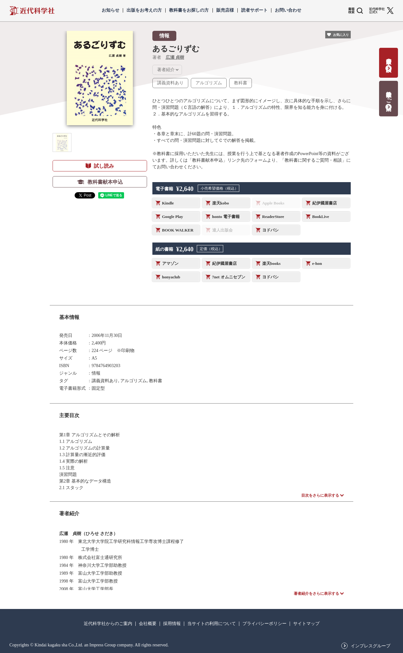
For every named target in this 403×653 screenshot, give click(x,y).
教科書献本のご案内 (389, 94)
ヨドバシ (270, 230)
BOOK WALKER (178, 230)
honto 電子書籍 (226, 216)
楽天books (271, 263)
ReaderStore (273, 216)
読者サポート (254, 10)
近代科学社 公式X (377, 11)
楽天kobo (220, 203)
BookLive (320, 216)
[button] (62, 142)
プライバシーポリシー (264, 624)
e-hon (317, 263)
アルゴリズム (209, 83)
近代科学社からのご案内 (108, 624)
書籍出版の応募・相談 (389, 58)
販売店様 (225, 10)
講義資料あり (170, 83)
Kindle (168, 203)
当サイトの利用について (211, 624)
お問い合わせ (288, 10)
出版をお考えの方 (144, 10)
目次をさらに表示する (320, 495)
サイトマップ (306, 624)
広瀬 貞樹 (175, 57)
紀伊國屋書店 (324, 203)
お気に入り (341, 34)
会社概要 (147, 624)
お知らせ (110, 10)
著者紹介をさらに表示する (316, 593)
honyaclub (171, 277)
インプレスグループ (370, 646)
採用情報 (172, 624)
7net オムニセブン (228, 277)
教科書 (240, 83)
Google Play (172, 216)
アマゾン (170, 263)
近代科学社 (31, 10)
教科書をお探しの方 (189, 10)
